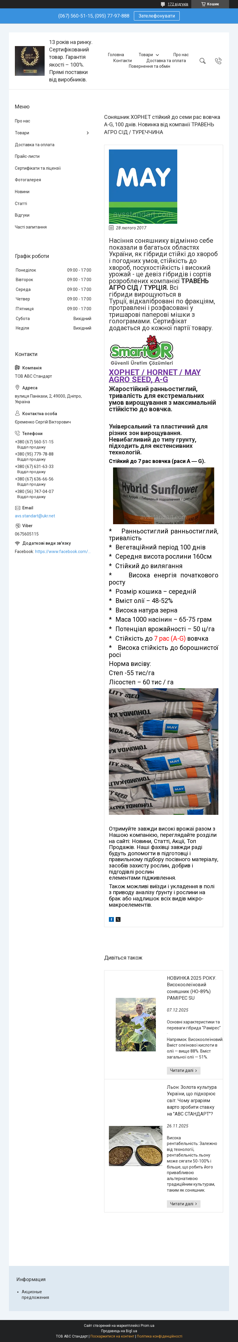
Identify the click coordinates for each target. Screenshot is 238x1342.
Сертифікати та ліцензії (38, 168)
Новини (22, 191)
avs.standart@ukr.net (35, 516)
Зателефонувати (157, 16)
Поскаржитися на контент (112, 1336)
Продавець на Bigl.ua (119, 1331)
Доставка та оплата (166, 60)
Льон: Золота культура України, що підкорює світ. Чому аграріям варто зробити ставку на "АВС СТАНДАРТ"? (192, 1100)
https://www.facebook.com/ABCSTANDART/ (63, 551)
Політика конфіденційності (159, 1336)
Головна (116, 54)
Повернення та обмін (149, 66)
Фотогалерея (28, 179)
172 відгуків (178, 4)
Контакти (122, 60)
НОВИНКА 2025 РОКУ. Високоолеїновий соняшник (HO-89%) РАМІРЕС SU (191, 988)
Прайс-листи (27, 156)
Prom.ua (147, 1326)
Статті (21, 203)
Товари (146, 54)
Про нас (181, 54)
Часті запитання (31, 227)
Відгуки (22, 215)
